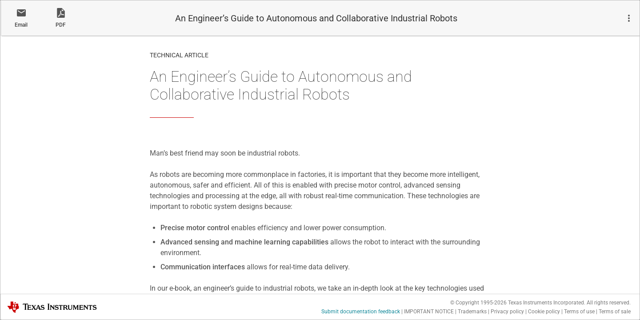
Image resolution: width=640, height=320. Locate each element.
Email (21, 25)
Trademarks (472, 311)
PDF (61, 25)
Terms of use (579, 311)
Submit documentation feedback (360, 311)
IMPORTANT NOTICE (429, 311)
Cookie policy (544, 311)
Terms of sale (615, 311)
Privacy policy (507, 311)
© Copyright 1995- (478, 303)
